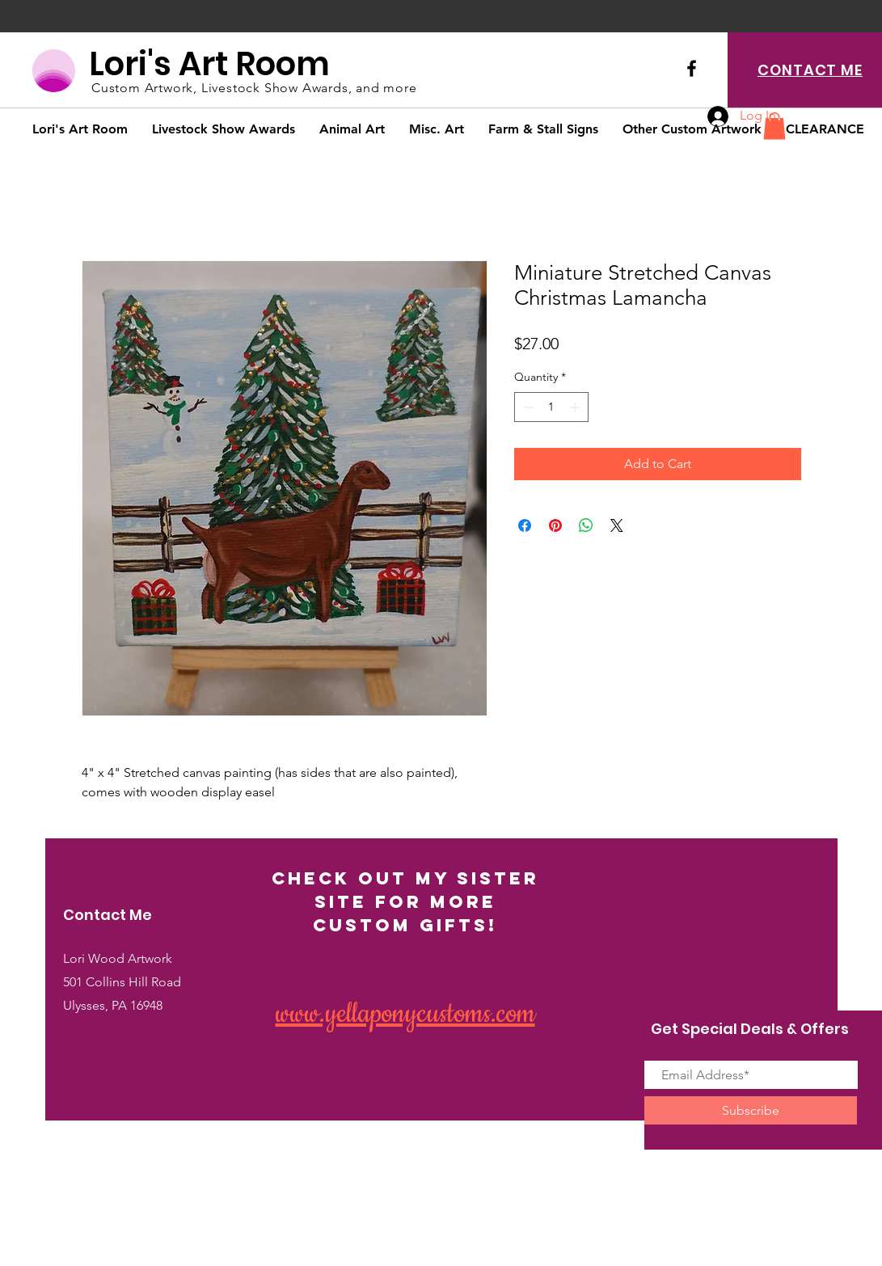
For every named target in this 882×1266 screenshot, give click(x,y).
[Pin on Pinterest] (555, 525)
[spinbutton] (551, 407)
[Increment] (576, 407)
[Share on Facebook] (524, 525)
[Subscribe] (750, 1110)
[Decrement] (527, 407)
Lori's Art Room (209, 64)
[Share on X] (617, 525)
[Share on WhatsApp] (586, 525)
